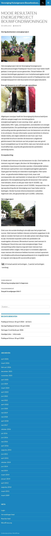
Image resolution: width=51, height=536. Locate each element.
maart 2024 (5, 388)
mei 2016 (4, 442)
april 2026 (4, 359)
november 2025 (6, 375)
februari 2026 (6, 367)
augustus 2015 (6, 450)
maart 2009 (5, 495)
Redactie (17, 26)
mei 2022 (4, 400)
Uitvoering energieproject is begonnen (25, 281)
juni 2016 (4, 437)
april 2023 (4, 392)
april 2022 (4, 404)
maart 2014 (5, 475)
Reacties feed (5, 519)
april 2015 (4, 458)
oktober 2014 (6, 462)
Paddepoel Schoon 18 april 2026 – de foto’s (16, 322)
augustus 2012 (6, 487)
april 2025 (4, 380)
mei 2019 (4, 413)
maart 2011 (5, 491)
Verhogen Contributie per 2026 (12, 330)
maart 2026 (5, 363)
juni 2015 (4, 454)
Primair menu (48, 3)
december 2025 (6, 371)
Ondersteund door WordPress (10, 533)
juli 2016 (4, 433)
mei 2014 (4, 470)
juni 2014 (4, 466)
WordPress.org (6, 523)
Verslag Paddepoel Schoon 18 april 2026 (15, 326)
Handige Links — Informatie (11, 334)
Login (3, 510)
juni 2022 (4, 396)
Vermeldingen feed (7, 514)
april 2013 (4, 483)
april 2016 (4, 446)
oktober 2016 (6, 429)
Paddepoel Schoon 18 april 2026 (12, 338)
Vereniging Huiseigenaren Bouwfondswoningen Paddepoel (20, 2)
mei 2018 (4, 417)
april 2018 (4, 421)
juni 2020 (4, 408)
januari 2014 (5, 479)
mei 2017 (4, 425)
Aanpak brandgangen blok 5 (25, 289)
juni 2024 (4, 384)
